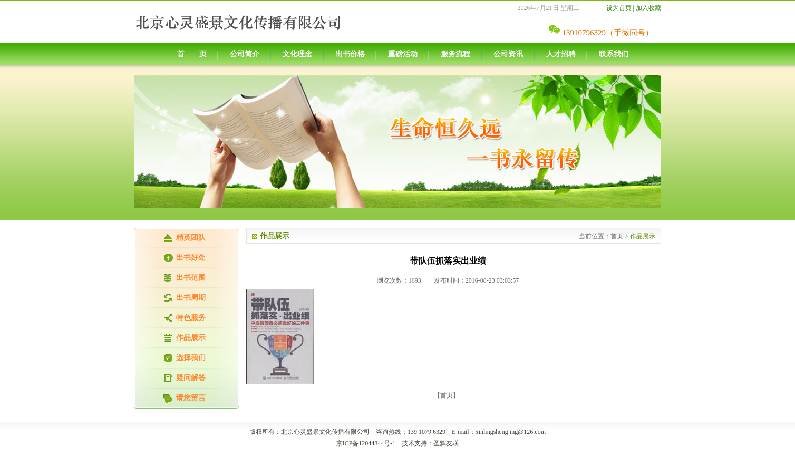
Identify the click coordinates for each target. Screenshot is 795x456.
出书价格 (350, 54)
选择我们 (191, 358)
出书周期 (191, 298)
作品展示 (191, 338)
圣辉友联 (446, 443)
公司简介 (244, 54)
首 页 (192, 54)
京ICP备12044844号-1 (366, 443)
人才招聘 (561, 54)
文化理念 (297, 54)
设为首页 (619, 8)
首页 (616, 236)
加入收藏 (648, 8)
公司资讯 (508, 54)
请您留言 (191, 398)
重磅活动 (403, 54)
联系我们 (613, 54)
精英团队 (191, 237)
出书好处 (191, 257)
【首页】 (446, 395)
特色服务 (191, 318)
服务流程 (455, 54)
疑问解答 (191, 378)
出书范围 (191, 278)
